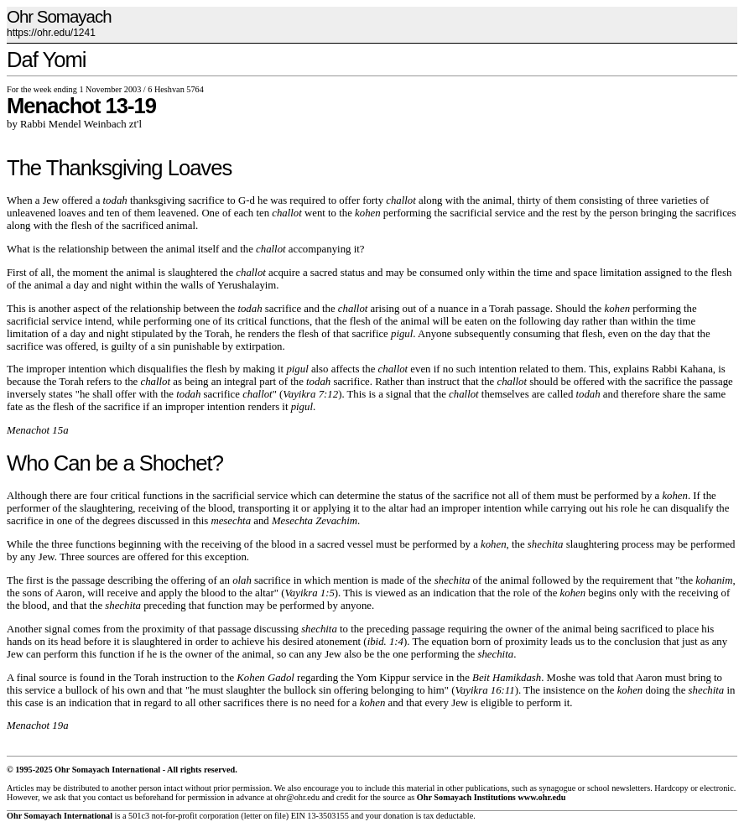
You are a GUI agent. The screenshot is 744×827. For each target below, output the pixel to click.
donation (398, 815)
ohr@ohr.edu (297, 797)
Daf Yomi (46, 59)
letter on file (265, 815)
